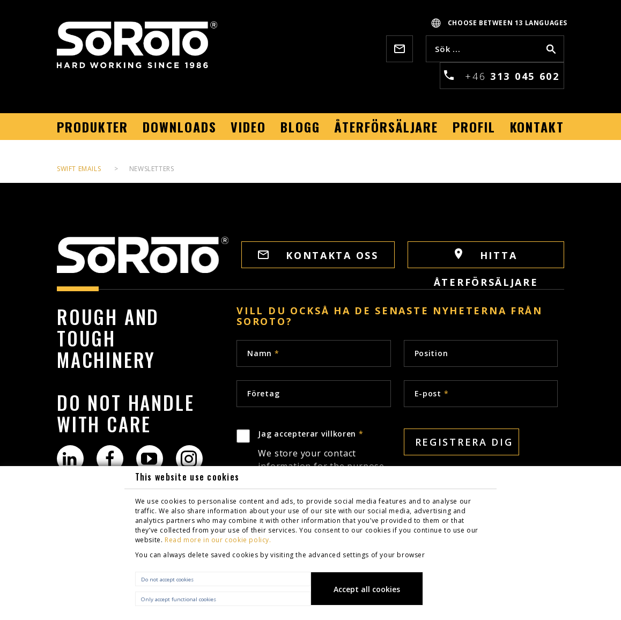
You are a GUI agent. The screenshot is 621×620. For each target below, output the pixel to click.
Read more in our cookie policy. (218, 539)
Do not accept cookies (167, 579)
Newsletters (151, 168)
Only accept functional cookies (178, 599)
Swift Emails (79, 168)
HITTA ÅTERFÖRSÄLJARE (486, 258)
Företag (263, 393)
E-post (432, 393)
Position (431, 353)
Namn (263, 353)
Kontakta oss (318, 255)
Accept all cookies (367, 589)
